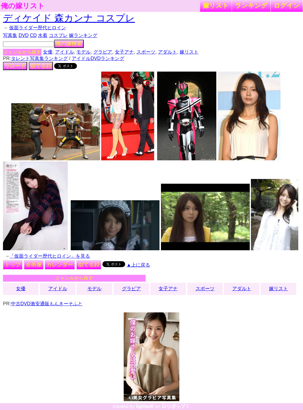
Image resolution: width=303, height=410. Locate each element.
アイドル (64, 51)
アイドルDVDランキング (98, 58)
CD (33, 35)
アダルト (167, 51)
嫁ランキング (83, 35)
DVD (24, 35)
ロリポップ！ (176, 406)
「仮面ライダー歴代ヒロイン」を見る (49, 256)
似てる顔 (40, 66)
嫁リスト (216, 5)
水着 (42, 35)
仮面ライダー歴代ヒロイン (37, 27)
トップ (13, 265)
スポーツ (145, 51)
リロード (15, 66)
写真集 (10, 35)
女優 (47, 51)
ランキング (251, 5)
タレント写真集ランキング (39, 58)
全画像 (34, 265)
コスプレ (58, 35)
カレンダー (59, 265)
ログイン (287, 5)
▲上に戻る (138, 264)
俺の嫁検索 (69, 44)
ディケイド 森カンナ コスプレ (69, 18)
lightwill (145, 406)
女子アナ (124, 51)
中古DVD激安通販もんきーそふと (47, 303)
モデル (83, 51)
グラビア (102, 51)
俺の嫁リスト (23, 6)
